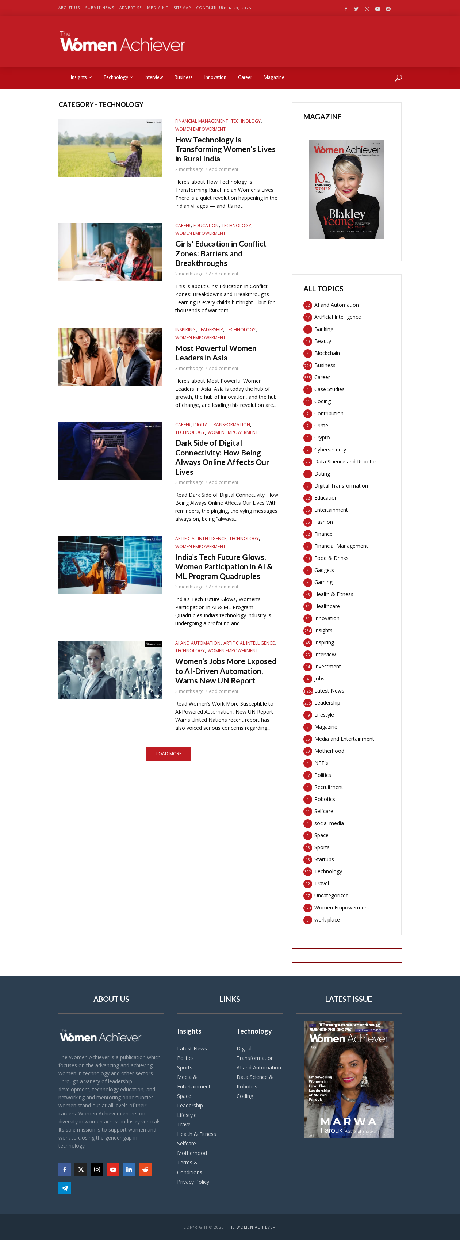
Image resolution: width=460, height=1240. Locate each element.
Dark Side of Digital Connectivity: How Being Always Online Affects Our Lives (224, 470)
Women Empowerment (200, 129)
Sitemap (182, 7)
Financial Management (201, 121)
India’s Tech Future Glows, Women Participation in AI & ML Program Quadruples (227, 589)
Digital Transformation (221, 435)
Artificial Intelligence (200, 554)
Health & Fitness (196, 1133)
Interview (154, 77)
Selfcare (186, 1143)
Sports (184, 1067)
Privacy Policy (193, 1181)
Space (184, 1095)
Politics (185, 1057)
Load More (168, 798)
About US (69, 7)
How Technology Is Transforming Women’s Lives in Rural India (221, 151)
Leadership (211, 338)
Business (184, 77)
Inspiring (185, 338)
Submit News (99, 7)
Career (245, 77)
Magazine (274, 77)
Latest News (192, 1048)
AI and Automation (198, 673)
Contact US (209, 7)
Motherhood (192, 1152)
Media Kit (157, 7)
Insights (81, 77)
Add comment (223, 173)
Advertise (130, 7)
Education (206, 229)
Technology (118, 77)
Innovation (215, 77)
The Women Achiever (251, 1227)
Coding (245, 1095)
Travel (184, 1124)
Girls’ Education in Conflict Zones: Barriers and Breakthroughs (222, 259)
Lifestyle (187, 1114)
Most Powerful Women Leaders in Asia (222, 362)
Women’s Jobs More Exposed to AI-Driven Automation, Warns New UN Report (224, 708)
